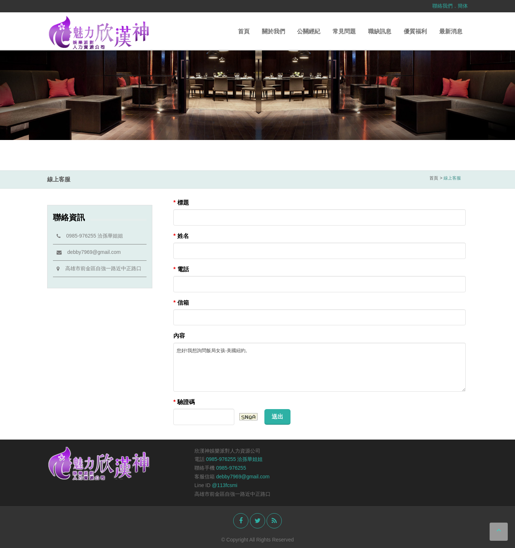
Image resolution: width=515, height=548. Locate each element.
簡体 (463, 6)
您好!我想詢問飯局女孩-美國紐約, (319, 367)
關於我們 (273, 31)
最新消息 (450, 31)
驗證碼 (184, 402)
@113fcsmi (224, 485)
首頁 (244, 31)
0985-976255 (231, 468)
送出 (277, 416)
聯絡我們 (442, 6)
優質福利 (415, 31)
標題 (181, 202)
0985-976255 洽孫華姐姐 (90, 236)
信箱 (181, 303)
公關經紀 (308, 31)
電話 (181, 269)
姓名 (181, 236)
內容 (179, 336)
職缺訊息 (379, 31)
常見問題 (344, 31)
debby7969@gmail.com (89, 252)
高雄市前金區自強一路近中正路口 (99, 268)
